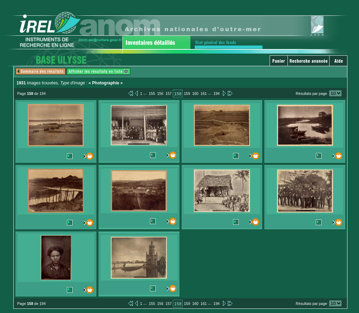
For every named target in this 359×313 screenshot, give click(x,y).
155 (152, 93)
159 (187, 93)
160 (195, 93)
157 (168, 93)
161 (204, 93)
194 (217, 93)
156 (160, 93)
